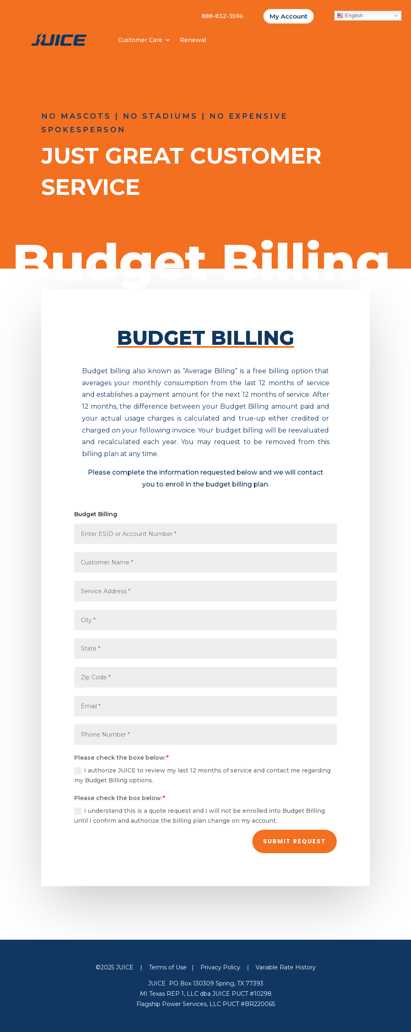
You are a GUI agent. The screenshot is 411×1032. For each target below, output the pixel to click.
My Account (289, 16)
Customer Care (140, 40)
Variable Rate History (286, 967)
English (350, 15)
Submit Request (294, 841)
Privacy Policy (220, 967)
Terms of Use (168, 967)
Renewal (193, 40)
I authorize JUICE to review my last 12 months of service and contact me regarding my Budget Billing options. (202, 775)
